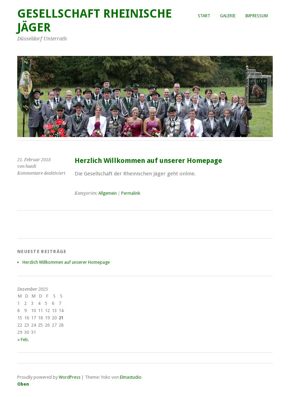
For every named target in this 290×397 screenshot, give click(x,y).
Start (204, 15)
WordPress (69, 377)
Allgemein (107, 193)
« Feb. (23, 339)
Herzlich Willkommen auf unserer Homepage (148, 161)
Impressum (256, 15)
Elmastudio (131, 377)
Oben (23, 384)
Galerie (227, 15)
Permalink (130, 193)
